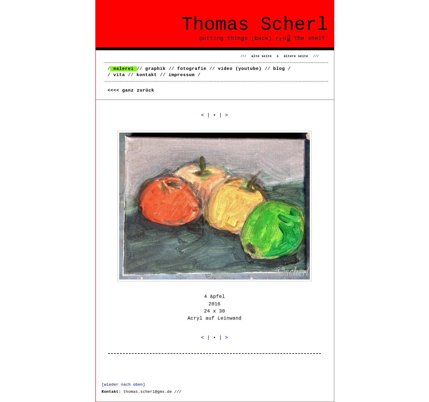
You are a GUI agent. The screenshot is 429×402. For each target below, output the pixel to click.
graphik (155, 68)
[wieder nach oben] (123, 384)
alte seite (261, 56)
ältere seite (296, 56)
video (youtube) (240, 68)
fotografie (191, 68)
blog (279, 68)
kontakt (146, 75)
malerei (123, 68)
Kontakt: (111, 392)
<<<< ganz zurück (131, 90)
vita (119, 75)
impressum (181, 75)
